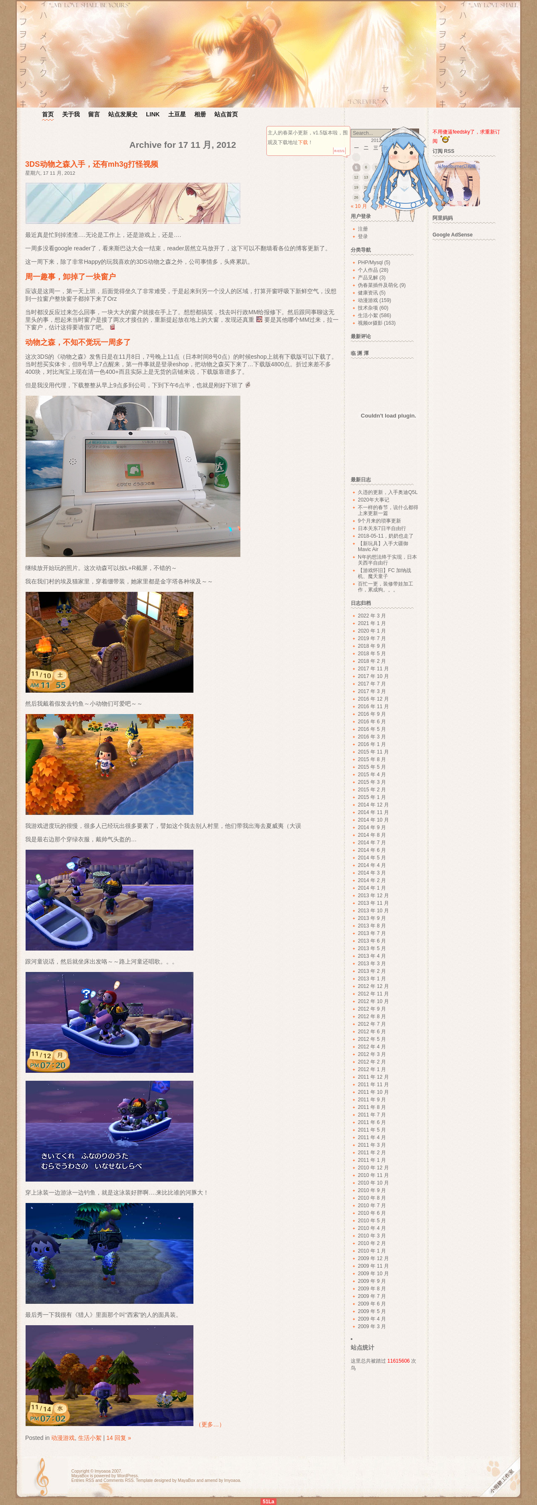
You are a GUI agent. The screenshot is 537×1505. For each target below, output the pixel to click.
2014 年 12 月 (373, 805)
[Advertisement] (468, 370)
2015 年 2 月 (372, 790)
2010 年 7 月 (372, 1205)
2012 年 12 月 (373, 986)
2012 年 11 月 (373, 994)
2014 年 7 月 (372, 843)
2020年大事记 (373, 500)
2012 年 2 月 (372, 1062)
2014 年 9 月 (372, 827)
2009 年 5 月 (372, 1311)
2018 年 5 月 (372, 654)
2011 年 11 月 (373, 1084)
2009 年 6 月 (372, 1304)
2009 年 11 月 (373, 1266)
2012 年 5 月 (372, 1039)
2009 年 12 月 (373, 1258)
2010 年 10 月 (373, 1183)
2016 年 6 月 (372, 722)
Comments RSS (119, 1480)
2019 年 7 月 (372, 638)
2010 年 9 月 (372, 1190)
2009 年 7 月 (372, 1296)
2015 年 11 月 (373, 752)
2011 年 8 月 (372, 1107)
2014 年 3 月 (372, 873)
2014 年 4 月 (372, 865)
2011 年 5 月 (372, 1130)
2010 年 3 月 (372, 1236)
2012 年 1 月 (372, 1069)
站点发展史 (123, 114)
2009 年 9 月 (372, 1281)
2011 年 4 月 (372, 1137)
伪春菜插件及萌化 (378, 285)
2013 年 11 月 (373, 903)
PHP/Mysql (370, 262)
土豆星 (177, 114)
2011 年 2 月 (372, 1153)
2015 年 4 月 (372, 774)
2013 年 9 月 (372, 918)
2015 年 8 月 (372, 759)
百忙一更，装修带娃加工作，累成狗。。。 (385, 587)
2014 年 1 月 (372, 888)
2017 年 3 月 (372, 691)
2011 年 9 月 (372, 1100)
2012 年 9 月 (372, 1009)
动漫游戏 (63, 1437)
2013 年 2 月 (372, 971)
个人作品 (368, 270)
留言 (94, 114)
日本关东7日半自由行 (382, 528)
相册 (200, 114)
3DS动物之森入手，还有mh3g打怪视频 (91, 164)
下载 (303, 142)
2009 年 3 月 (372, 1326)
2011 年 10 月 (373, 1092)
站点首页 (226, 114)
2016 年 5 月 (372, 729)
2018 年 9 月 (372, 646)
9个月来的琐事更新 (379, 521)
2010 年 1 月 (372, 1251)
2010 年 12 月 (373, 1168)
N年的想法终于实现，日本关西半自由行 (387, 560)
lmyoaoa (103, 1471)
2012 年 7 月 (372, 1024)
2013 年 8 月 (372, 926)
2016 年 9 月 (372, 714)
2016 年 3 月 (372, 737)
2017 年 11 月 (373, 669)
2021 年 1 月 (372, 623)
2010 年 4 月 (372, 1228)
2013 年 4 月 (372, 956)
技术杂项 (368, 308)
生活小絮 (90, 1437)
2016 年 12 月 (373, 699)
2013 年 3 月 (372, 964)
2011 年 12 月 (373, 1077)
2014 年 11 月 (373, 812)
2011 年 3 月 (372, 1145)
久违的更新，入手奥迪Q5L (388, 492)
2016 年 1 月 (372, 744)
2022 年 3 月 (372, 616)
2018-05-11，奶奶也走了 (386, 536)
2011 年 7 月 (372, 1115)
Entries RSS (82, 1480)
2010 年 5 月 (372, 1221)
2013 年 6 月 (372, 941)
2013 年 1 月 (372, 979)
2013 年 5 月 (372, 948)
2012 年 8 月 (372, 1016)
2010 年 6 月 (372, 1213)
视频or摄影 (370, 323)
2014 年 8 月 (372, 835)
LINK (153, 114)
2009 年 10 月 (373, 1273)
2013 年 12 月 (373, 895)
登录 (363, 236)
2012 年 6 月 (372, 1032)
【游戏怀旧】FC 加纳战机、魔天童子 (384, 573)
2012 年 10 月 (373, 1001)
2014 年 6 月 (372, 850)
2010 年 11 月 (373, 1175)
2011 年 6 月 (372, 1122)
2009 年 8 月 (372, 1289)
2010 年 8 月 (372, 1198)
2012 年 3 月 (372, 1054)
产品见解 (368, 278)
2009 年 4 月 (372, 1319)
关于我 (71, 114)
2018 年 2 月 (372, 661)
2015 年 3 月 (372, 782)
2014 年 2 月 (372, 880)
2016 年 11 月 (373, 706)
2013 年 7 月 (372, 933)
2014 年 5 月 (372, 858)
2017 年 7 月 (372, 684)
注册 (363, 229)
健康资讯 (368, 293)
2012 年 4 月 (372, 1047)
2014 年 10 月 (373, 820)
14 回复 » (118, 1437)
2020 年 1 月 (372, 631)
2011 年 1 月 (372, 1160)
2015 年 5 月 (372, 767)
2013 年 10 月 (373, 911)
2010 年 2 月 (372, 1243)
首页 (48, 114)
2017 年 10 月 (373, 676)
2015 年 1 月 (372, 797)
